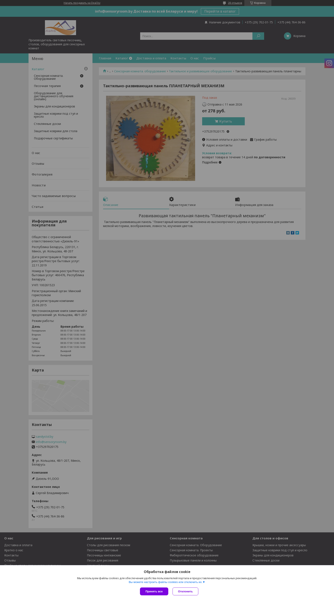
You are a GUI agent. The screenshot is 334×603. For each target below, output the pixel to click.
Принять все (154, 591)
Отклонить (185, 591)
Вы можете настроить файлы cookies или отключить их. (165, 582)
